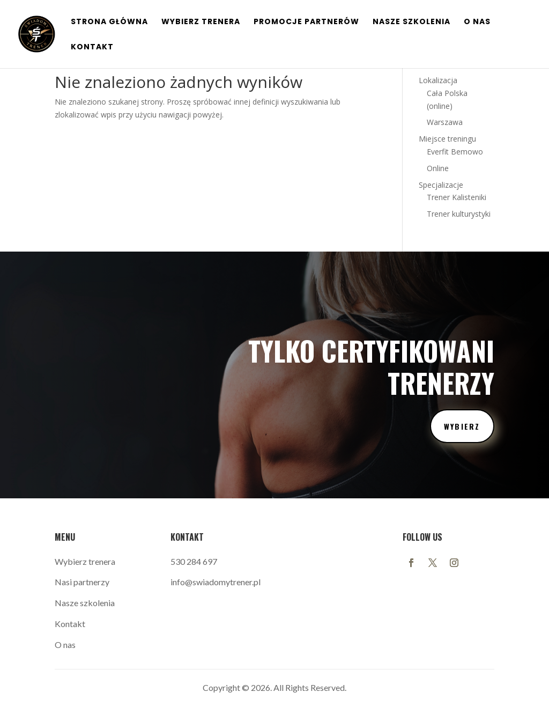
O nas (477, 22)
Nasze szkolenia (411, 22)
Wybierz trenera (85, 561)
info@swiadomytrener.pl (215, 582)
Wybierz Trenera (200, 22)
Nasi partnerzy (82, 582)
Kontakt (92, 47)
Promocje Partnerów (306, 22)
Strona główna (109, 22)
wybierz (462, 426)
